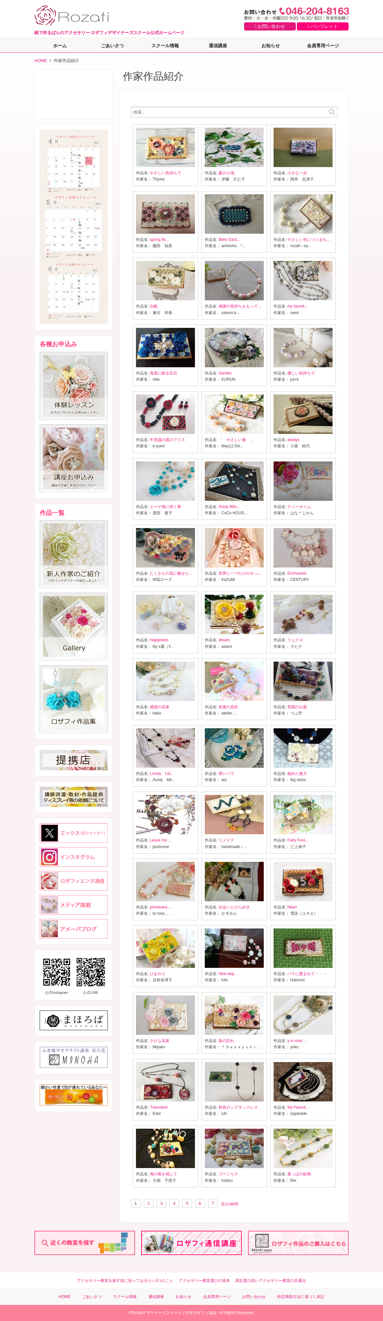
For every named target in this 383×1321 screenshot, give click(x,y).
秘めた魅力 (297, 773)
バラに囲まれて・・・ (307, 973)
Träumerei (158, 1107)
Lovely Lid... (162, 773)
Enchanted (296, 573)
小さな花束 (159, 1040)
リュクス (295, 640)
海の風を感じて (163, 1174)
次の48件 (229, 1204)
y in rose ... (297, 1040)
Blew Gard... (229, 239)
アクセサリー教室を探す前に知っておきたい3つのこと (125, 1280)
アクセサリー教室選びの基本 (204, 1280)
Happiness (159, 640)
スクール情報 (165, 45)
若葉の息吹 (228, 707)
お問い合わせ (270, 26)
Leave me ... (160, 840)
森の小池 (226, 173)
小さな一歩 (297, 173)
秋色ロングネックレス (238, 1107)
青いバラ (226, 773)
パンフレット (323, 26)
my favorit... (297, 306)
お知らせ (270, 45)
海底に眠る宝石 (163, 373)
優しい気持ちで (301, 373)
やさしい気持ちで (165, 173)
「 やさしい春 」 (236, 439)
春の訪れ (226, 1040)
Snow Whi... (229, 506)
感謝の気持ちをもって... (240, 306)
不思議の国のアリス (167, 439)
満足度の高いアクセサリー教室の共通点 (270, 1280)
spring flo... (159, 239)
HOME (40, 60)
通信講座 (218, 45)
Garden (225, 373)
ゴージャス (228, 1174)
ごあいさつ (112, 45)
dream (224, 640)
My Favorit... (298, 1107)
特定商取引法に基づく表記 (300, 1296)
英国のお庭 (297, 707)
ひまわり (157, 973)
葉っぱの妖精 (299, 1174)
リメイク (226, 840)
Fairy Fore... (298, 840)
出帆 (154, 306)
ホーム (60, 45)
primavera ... (161, 907)
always (293, 439)
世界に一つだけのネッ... (240, 573)
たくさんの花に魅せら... (171, 573)
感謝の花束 (159, 707)
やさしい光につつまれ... (308, 239)
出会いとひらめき (234, 907)
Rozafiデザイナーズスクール (156, 1312)
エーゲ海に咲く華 (165, 506)
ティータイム (299, 506)
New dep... (228, 973)
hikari (292, 907)
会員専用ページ (323, 45)
